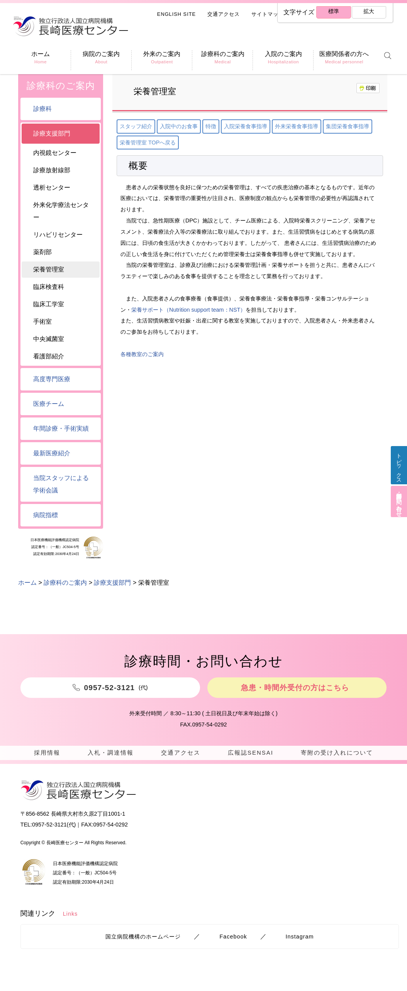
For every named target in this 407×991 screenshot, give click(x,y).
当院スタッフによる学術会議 (61, 484)
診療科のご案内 (61, 85)
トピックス (398, 469)
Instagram (300, 940)
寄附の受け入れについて (336, 753)
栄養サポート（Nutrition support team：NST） (188, 310)
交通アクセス (223, 14)
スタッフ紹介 (136, 126)
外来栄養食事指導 (296, 126)
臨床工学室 (48, 304)
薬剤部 (42, 252)
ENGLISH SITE (176, 14)
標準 (333, 12)
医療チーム (48, 403)
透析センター (51, 187)
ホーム (27, 582)
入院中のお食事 (179, 126)
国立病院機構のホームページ (143, 940)
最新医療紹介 (51, 453)
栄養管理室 (48, 269)
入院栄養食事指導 (245, 126)
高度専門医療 (51, 379)
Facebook (233, 940)
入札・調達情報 (109, 753)
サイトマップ (267, 14)
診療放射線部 (51, 170)
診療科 (42, 108)
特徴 (210, 126)
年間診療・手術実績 (61, 428)
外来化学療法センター (61, 211)
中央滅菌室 (48, 339)
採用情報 (47, 753)
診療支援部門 (51, 133)
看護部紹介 (48, 356)
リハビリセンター (58, 234)
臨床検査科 (48, 286)
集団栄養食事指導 (347, 126)
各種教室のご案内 (142, 354)
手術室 (42, 321)
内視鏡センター (54, 152)
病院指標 (45, 515)
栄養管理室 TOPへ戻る (148, 142)
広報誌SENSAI (249, 753)
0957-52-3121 (49, 828)
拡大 (368, 12)
